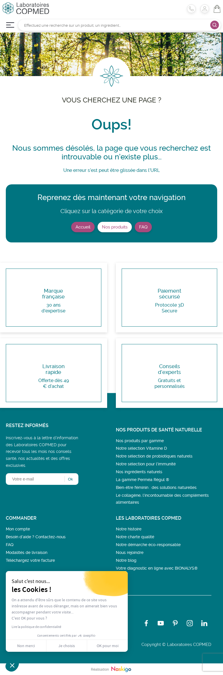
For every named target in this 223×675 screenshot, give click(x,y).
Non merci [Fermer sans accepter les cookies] (26, 645)
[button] (12, 665)
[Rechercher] (119, 25)
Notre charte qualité (135, 536)
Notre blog (126, 560)
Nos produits (114, 227)
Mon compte (18, 529)
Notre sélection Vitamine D (141, 448)
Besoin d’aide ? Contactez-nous (36, 536)
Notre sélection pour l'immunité (146, 464)
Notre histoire (128, 529)
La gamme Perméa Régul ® (142, 479)
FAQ (143, 227)
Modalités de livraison (26, 552)
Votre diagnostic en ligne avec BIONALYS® (157, 568)
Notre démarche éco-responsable (148, 544)
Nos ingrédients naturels (139, 471)
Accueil (82, 227)
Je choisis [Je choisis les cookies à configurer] (66, 645)
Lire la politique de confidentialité (36, 626)
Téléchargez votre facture (30, 560)
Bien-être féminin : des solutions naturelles (156, 487)
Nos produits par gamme (140, 440)
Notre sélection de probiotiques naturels (154, 456)
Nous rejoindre (129, 552)
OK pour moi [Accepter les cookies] (107, 645)
